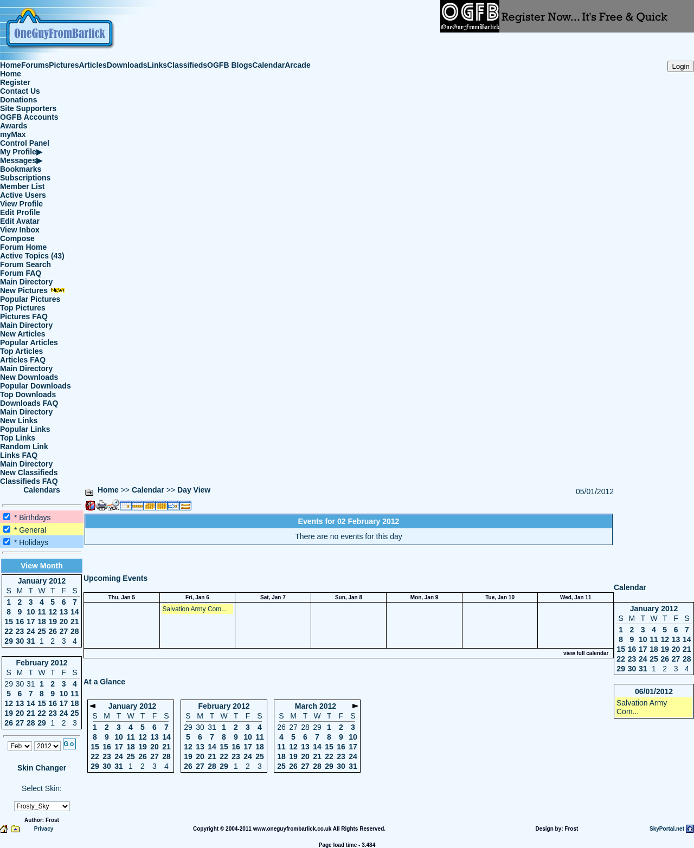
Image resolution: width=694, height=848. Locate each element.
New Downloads (29, 377)
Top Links (17, 437)
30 (20, 641)
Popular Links (25, 429)
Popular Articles (29, 342)
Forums (35, 65)
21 (74, 621)
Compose (17, 238)
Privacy (44, 829)
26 (52, 631)
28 (74, 631)
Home (10, 65)
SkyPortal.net (667, 829)
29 (8, 641)
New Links (18, 420)
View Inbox (20, 229)
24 (31, 631)
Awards (13, 125)
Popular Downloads (35, 385)
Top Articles (21, 351)
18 (41, 621)
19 (52, 621)
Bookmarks (20, 169)
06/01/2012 (654, 691)
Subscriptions (25, 177)
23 (20, 631)
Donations (18, 99)
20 (64, 621)
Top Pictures (23, 307)
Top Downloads (28, 394)
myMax (12, 134)
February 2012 (42, 662)
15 (8, 621)
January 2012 (42, 581)
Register (15, 82)
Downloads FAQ (29, 403)
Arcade (297, 65)
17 (31, 621)
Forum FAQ (20, 273)
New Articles (23, 333)
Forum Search (25, 264)
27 (64, 631)
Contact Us (20, 91)
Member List (22, 186)
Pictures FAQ (24, 316)
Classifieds (187, 65)
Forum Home (23, 247)
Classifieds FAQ (29, 481)
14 (74, 611)
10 (31, 611)
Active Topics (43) (32, 255)
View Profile (21, 203)
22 (8, 631)
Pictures (64, 65)
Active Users (23, 195)
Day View (193, 490)
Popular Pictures (30, 299)
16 (20, 621)
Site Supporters (28, 108)
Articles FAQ (23, 359)
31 (31, 641)
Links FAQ (18, 455)
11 (41, 611)
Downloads (127, 65)
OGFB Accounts (29, 117)
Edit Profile (20, 212)
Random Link (24, 446)
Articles (93, 65)
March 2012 (315, 706)
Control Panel (24, 143)
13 (64, 611)
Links (157, 65)
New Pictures (32, 290)
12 (52, 611)
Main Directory (26, 281)
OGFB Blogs (229, 65)
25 (41, 631)
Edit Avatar (20, 221)
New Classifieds (29, 472)
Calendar (268, 65)
